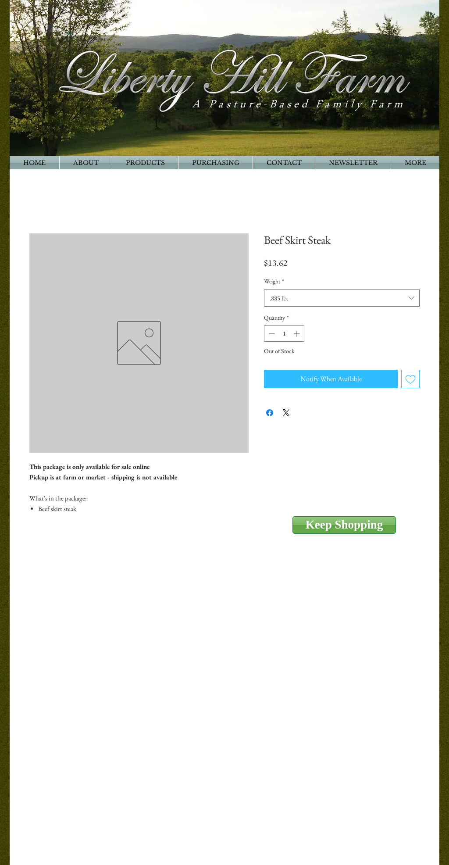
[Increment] (297, 333)
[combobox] (342, 298)
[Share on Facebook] (269, 412)
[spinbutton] (284, 333)
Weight (274, 281)
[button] (415, 162)
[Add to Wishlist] (410, 379)
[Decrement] (270, 333)
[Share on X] (286, 412)
